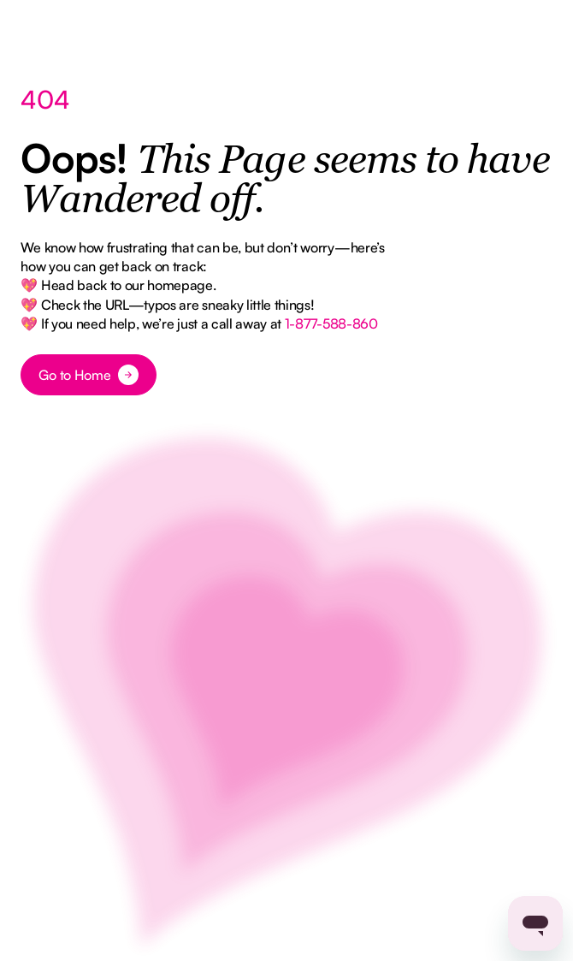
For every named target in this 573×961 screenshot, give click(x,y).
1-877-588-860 (331, 323)
